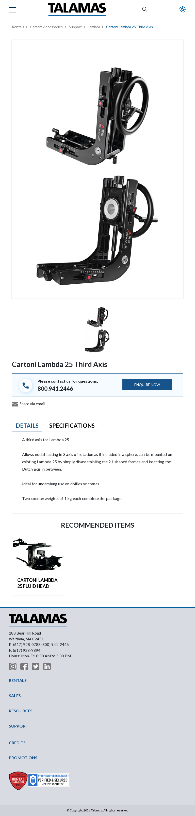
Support (75, 27)
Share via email (32, 403)
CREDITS (17, 742)
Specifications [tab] (72, 425)
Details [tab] (27, 425)
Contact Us (182, 9)
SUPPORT (18, 726)
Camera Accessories (46, 27)
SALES (15, 695)
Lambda (94, 27)
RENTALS (18, 680)
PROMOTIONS (23, 757)
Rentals (18, 27)
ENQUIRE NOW (147, 384)
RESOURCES (20, 710)
